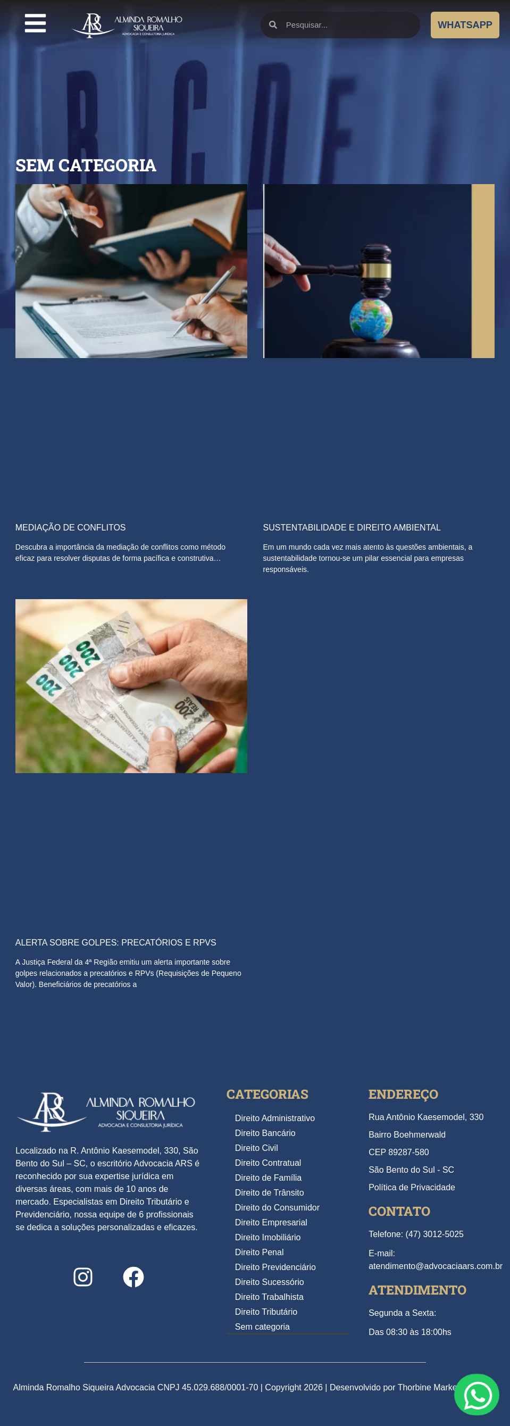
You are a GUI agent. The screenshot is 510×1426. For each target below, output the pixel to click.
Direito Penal (259, 1252)
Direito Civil (256, 1148)
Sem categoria (262, 1326)
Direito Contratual (268, 1162)
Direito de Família (268, 1177)
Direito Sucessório (269, 1282)
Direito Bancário (265, 1133)
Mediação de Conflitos (70, 527)
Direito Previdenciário (275, 1267)
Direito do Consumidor (277, 1207)
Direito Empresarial (271, 1222)
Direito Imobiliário (268, 1237)
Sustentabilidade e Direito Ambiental (352, 527)
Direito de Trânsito (269, 1192)
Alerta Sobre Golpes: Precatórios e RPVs (115, 942)
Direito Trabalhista (269, 1296)
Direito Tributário (266, 1311)
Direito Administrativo (275, 1118)
